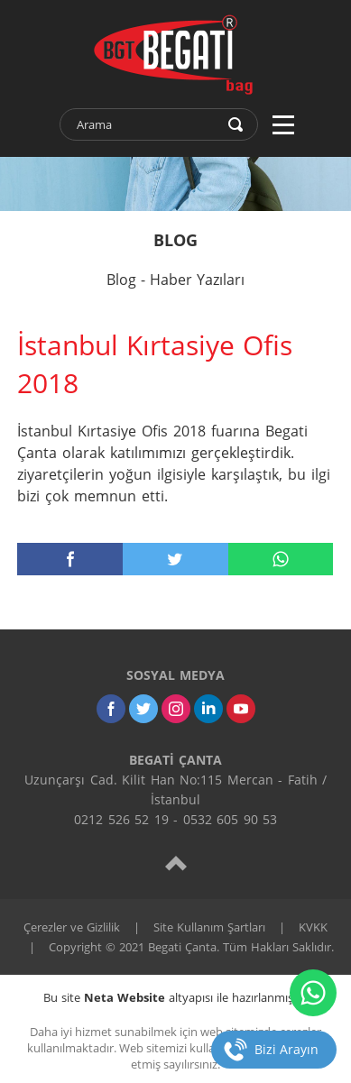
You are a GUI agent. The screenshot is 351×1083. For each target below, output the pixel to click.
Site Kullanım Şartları (209, 927)
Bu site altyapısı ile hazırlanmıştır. (175, 997)
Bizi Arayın (286, 1049)
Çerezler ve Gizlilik (71, 927)
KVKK (313, 927)
